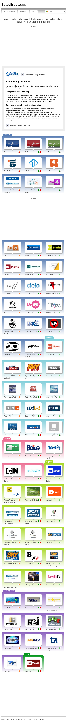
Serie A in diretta (51, 521)
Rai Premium (29, 274)
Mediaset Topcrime (52, 293)
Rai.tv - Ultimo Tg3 (51, 397)
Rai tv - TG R (50, 416)
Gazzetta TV (50, 585)
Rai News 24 (50, 354)
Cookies (41, 719)
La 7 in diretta (50, 274)
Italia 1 (27, 171)
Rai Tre (48, 152)
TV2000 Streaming (31, 331)
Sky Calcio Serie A (10, 563)
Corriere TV (49, 376)
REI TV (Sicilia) (29, 629)
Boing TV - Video (30, 456)
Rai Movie (7, 274)
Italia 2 (6, 312)
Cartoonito (28, 479)
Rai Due (27, 152)
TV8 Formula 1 (29, 563)
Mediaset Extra (50, 312)
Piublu (27, 608)
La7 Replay (7, 293)
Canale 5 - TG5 (30, 416)
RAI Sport (49, 500)
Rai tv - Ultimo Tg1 (10, 397)
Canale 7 (7, 608)
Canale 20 (7, 354)
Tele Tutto (7, 671)
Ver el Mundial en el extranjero (36, 22)
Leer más (9, 121)
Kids (33, 12)
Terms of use (20, 719)
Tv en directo (9, 12)
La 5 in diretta (29, 312)
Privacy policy (32, 719)
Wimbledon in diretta (31, 500)
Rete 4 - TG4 (8, 416)
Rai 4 (47, 190)
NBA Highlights (29, 585)
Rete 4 (48, 171)
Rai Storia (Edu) (51, 255)
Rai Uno (6, 152)
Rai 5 (5, 255)
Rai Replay (28, 255)
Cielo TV (27, 293)
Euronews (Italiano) (52, 435)
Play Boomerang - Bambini (20, 125)
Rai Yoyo (7, 456)
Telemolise (7, 648)
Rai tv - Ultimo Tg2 (31, 397)
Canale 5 (7, 171)
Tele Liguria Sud (51, 629)
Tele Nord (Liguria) (31, 648)
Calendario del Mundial (33, 19)
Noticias (23, 12)
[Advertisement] (33, 46)
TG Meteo (28, 435)
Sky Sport (49, 542)
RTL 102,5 (49, 331)
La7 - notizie (8, 435)
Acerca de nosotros (7, 719)
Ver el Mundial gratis (13, 19)
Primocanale (8, 629)
